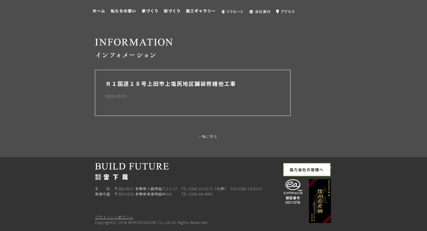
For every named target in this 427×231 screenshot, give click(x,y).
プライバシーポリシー (114, 216)
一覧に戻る (207, 136)
